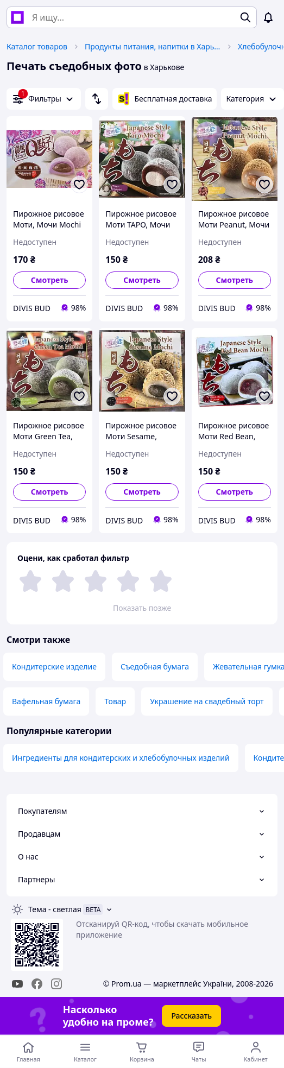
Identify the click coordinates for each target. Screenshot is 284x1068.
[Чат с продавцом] (199, 1051)
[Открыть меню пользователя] (255, 1051)
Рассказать (191, 1015)
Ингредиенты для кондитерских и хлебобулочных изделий (121, 758)
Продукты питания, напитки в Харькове (152, 46)
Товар (115, 701)
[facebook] (36, 983)
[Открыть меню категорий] (85, 1051)
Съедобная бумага (155, 666)
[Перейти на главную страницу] (28, 1051)
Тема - (54, 909)
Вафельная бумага (46, 701)
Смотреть (49, 280)
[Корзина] (142, 1051)
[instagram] (56, 983)
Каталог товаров (37, 46)
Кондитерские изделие (54, 666)
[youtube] (17, 983)
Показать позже (142, 608)
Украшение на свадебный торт (206, 701)
